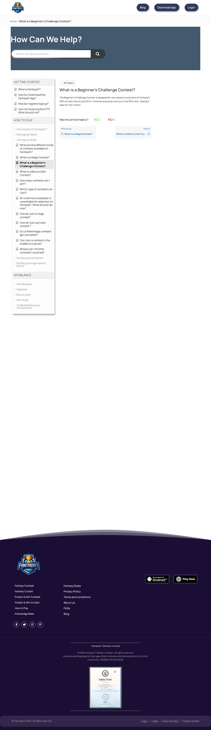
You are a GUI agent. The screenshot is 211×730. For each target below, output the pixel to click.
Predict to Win (190, 721)
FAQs (67, 608)
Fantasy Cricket (23, 591)
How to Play (21, 608)
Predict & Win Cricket (27, 602)
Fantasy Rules (72, 586)
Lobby (155, 721)
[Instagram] (32, 625)
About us (69, 602)
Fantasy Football (24, 586)
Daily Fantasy (171, 721)
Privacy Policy (72, 591)
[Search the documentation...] (51, 54)
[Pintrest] (40, 625)
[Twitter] (24, 625)
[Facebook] (16, 625)
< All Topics (68, 82)
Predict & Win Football (27, 597)
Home (13, 21)
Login (188, 7)
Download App (157, 7)
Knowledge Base (24, 614)
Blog (127, 7)
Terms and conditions (77, 597)
